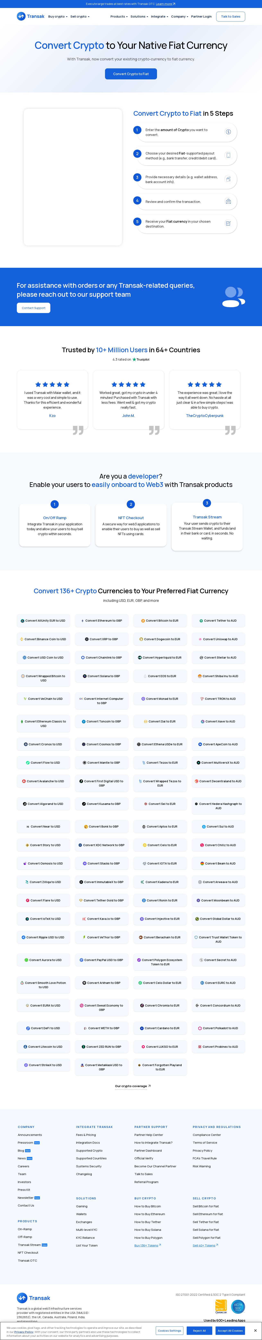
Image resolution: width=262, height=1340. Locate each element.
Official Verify (143, 1157)
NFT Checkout (28, 1252)
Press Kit (24, 1189)
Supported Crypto (89, 1150)
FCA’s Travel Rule (205, 1157)
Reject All (199, 1330)
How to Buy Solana (147, 1229)
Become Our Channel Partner (155, 1165)
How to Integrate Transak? (153, 1142)
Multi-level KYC (86, 1229)
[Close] (255, 1330)
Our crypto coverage (131, 1085)
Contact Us (26, 1204)
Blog (24, 1150)
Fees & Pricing (86, 1134)
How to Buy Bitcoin (147, 1205)
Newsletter (29, 1197)
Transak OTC (27, 1260)
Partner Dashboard (148, 1150)
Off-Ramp (25, 1236)
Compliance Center (207, 1134)
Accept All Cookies (230, 1330)
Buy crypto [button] (63, 16)
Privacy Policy (202, 1150)
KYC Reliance (85, 1237)
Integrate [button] (158, 16)
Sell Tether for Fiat (206, 1221)
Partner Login (201, 16)
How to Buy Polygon (148, 1237)
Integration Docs (88, 1142)
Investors (24, 1181)
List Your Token (87, 1244)
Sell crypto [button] (86, 16)
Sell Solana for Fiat (206, 1229)
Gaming (81, 1205)
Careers (23, 1165)
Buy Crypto (145, 1197)
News (25, 1157)
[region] (131, 1331)
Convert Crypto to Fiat (131, 73)
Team (22, 1173)
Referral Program (146, 1181)
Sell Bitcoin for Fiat (206, 1205)
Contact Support (35, 307)
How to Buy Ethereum (149, 1213)
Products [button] (118, 16)
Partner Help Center (148, 1134)
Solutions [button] (138, 16)
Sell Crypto (204, 1197)
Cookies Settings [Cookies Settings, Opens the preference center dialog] (169, 1330)
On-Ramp (25, 1228)
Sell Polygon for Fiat (206, 1237)
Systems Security (89, 1165)
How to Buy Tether (147, 1221)
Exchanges (84, 1221)
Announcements (30, 1134)
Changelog (84, 1173)
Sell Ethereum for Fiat (208, 1213)
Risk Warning (202, 1165)
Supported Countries (91, 1157)
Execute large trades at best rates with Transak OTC (131, 4)
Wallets (81, 1213)
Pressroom (29, 1142)
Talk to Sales (230, 16)
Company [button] (178, 16)
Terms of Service (205, 1142)
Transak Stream (32, 1244)
